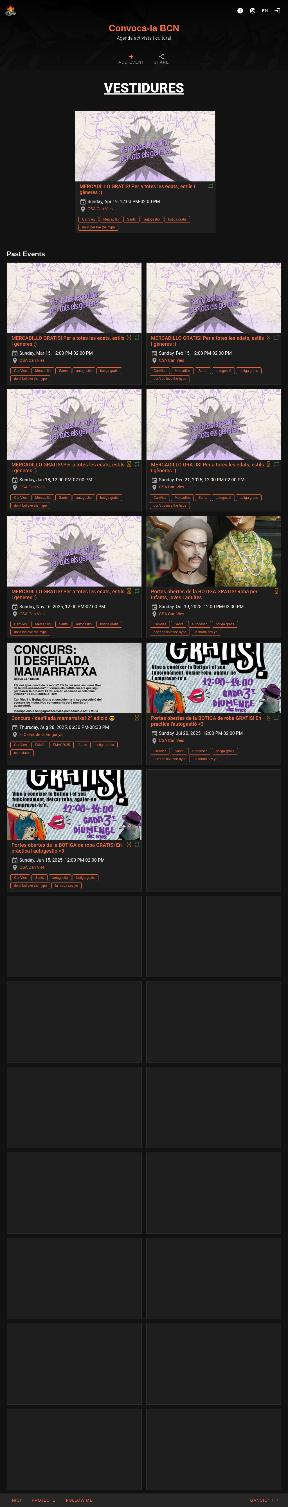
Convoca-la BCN (144, 28)
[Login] (277, 11)
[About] (240, 11)
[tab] (131, 60)
